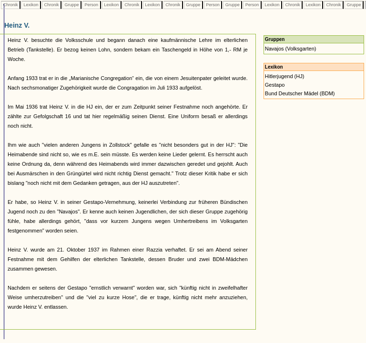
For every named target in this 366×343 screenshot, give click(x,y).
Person (91, 4)
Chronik (10, 4)
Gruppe (71, 4)
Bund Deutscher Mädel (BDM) (300, 93)
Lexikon (31, 4)
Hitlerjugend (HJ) (285, 76)
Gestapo (275, 85)
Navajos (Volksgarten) (290, 48)
